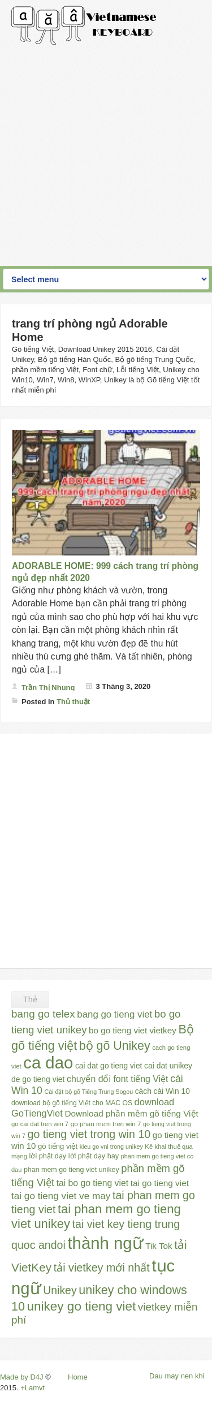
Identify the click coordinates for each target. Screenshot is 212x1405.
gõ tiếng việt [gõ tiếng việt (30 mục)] (57, 1146)
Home (78, 1377)
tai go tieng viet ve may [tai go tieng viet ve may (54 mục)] (60, 1195)
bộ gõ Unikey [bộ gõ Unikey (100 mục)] (114, 1046)
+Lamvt (32, 1388)
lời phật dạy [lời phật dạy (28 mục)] (47, 1156)
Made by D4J (22, 1377)
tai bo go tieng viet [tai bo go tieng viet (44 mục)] (92, 1183)
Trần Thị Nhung (48, 687)
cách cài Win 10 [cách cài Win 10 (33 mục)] (162, 1091)
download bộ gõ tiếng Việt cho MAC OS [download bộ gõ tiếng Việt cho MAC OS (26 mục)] (71, 1103)
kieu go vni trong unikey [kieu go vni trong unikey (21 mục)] (111, 1146)
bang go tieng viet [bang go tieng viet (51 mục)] (114, 1014)
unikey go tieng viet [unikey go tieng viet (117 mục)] (81, 1306)
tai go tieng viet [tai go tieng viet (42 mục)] (160, 1183)
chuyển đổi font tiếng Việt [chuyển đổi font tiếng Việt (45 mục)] (117, 1079)
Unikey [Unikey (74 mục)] (59, 1290)
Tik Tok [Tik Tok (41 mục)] (158, 1246)
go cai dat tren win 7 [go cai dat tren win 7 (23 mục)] (39, 1123)
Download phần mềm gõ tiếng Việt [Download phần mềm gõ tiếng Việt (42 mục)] (131, 1113)
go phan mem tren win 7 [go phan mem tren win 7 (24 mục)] (106, 1123)
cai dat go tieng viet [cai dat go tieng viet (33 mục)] (108, 1066)
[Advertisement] (106, 151)
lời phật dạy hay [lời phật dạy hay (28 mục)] (93, 1156)
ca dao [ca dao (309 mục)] (48, 1062)
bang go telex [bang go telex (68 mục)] (43, 1014)
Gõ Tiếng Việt (84, 25)
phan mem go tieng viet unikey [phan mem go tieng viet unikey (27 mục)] (71, 1170)
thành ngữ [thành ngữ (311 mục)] (105, 1243)
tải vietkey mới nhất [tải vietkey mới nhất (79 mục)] (102, 1267)
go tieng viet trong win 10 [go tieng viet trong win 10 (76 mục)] (89, 1134)
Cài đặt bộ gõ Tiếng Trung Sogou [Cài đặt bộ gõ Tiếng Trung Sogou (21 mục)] (88, 1091)
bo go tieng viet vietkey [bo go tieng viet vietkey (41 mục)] (132, 1030)
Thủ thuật (73, 701)
